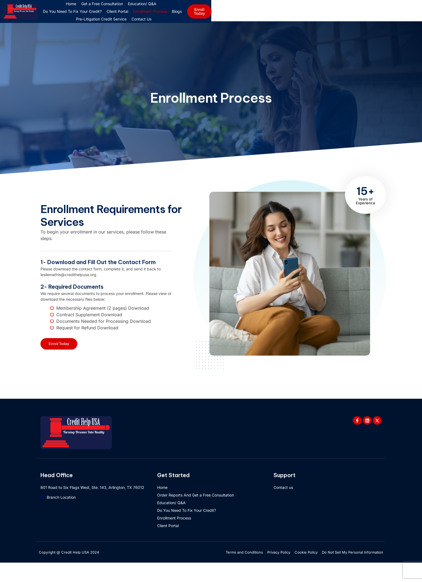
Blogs (334, 15)
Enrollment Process (307, 15)
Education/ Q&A (180, 15)
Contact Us (252, 22)
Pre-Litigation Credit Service (211, 22)
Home (109, 15)
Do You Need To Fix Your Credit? (229, 15)
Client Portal (274, 15)
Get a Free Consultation (141, 15)
